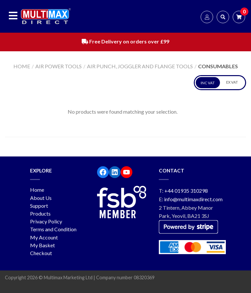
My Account (44, 237)
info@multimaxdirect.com (193, 199)
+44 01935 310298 (186, 190)
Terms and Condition (53, 229)
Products (40, 213)
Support (39, 206)
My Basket (42, 245)
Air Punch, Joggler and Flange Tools (140, 66)
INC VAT (208, 83)
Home (21, 66)
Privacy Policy (46, 221)
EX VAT (232, 82)
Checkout (41, 253)
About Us (41, 198)
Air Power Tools (58, 66)
